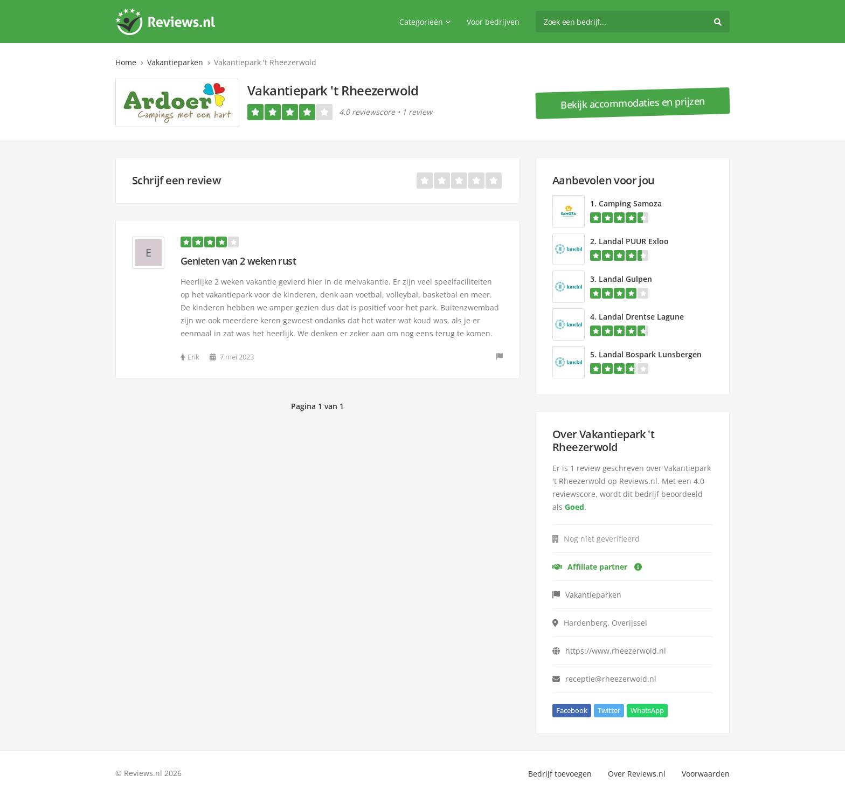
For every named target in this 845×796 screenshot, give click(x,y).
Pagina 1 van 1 (317, 406)
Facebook (571, 710)
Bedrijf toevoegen (560, 774)
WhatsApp (647, 710)
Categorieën (425, 22)
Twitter (609, 710)
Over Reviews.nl (637, 774)
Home (125, 62)
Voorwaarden (706, 774)
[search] (633, 21)
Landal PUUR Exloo (634, 241)
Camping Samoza (630, 203)
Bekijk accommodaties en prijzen (632, 102)
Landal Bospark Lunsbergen (650, 354)
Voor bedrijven (493, 22)
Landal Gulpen (625, 279)
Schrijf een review (176, 180)
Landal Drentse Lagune (641, 317)
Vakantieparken (175, 62)
